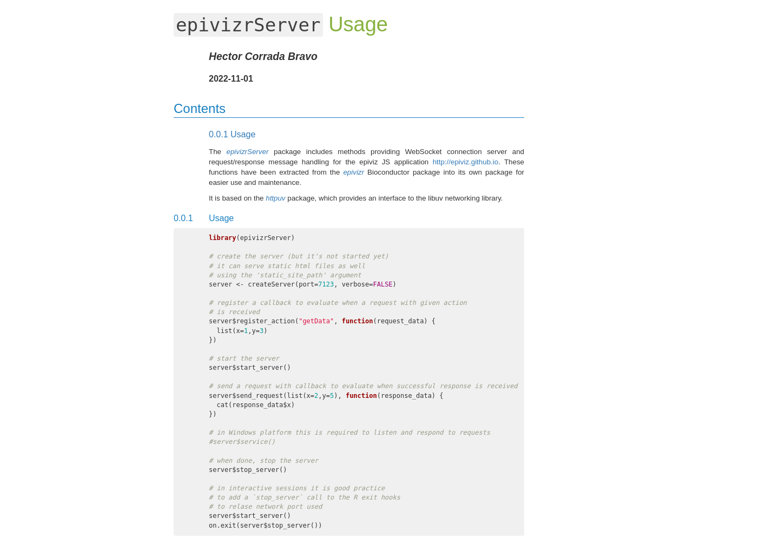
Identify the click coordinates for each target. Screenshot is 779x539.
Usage (232, 134)
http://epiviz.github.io (466, 162)
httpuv (275, 198)
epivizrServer (248, 152)
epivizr (353, 172)
